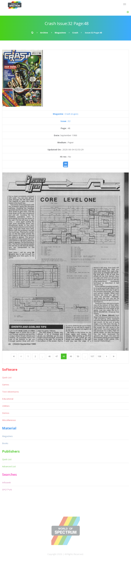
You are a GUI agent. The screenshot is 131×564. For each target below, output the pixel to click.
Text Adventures (10, 391)
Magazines (60, 32)
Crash (75, 32)
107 (92, 356)
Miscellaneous (9, 420)
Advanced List (9, 466)
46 (49, 356)
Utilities (6, 405)
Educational (7, 398)
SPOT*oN (7, 489)
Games (5, 384)
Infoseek (6, 482)
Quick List (7, 377)
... (42, 356)
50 (78, 356)
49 (71, 356)
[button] (128, 12)
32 (65, 121)
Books (5, 443)
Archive (44, 32)
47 (56, 356)
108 (99, 356)
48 (64, 356)
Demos (5, 413)
